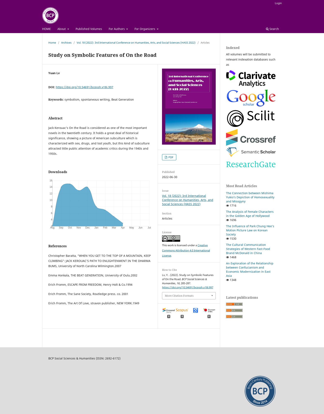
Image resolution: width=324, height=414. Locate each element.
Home (52, 42)
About (62, 29)
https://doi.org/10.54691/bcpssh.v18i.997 (84, 87)
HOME (46, 29)
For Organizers (145, 29)
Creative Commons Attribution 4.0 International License (186, 250)
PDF (170, 157)
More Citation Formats (179, 295)
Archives (66, 42)
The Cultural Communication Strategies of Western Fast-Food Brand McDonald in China (248, 249)
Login (278, 3)
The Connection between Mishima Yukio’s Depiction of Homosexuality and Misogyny (250, 197)
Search (272, 29)
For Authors (117, 29)
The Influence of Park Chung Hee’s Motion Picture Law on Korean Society (250, 230)
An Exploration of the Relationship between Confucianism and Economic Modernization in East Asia (249, 269)
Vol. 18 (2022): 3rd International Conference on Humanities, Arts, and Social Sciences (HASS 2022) (136, 42)
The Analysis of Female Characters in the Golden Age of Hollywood (250, 214)
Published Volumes (89, 29)
